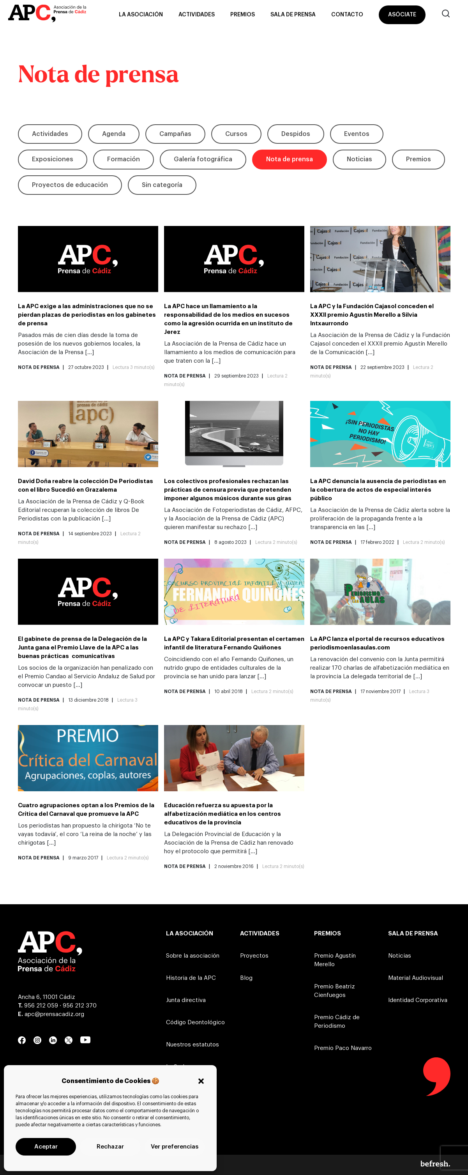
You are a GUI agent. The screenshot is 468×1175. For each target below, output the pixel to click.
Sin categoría (162, 185)
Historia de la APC (191, 978)
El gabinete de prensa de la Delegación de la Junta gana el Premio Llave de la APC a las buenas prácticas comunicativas (82, 647)
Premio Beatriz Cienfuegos (334, 991)
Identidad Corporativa (417, 1000)
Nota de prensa (289, 159)
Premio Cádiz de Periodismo (337, 1021)
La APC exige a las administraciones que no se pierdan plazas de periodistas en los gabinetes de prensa (87, 314)
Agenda (113, 134)
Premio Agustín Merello (335, 960)
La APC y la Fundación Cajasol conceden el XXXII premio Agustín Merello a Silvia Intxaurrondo (372, 314)
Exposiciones (52, 159)
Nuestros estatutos (192, 1045)
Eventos (356, 134)
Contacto (347, 15)
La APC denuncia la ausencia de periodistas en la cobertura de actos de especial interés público (378, 489)
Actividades (196, 15)
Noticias (359, 159)
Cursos (236, 134)
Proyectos (254, 956)
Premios (242, 15)
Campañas (175, 134)
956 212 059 (41, 1006)
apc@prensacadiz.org (54, 1014)
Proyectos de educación (70, 185)
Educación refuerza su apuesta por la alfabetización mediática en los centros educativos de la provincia (222, 814)
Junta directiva (186, 1000)
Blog (246, 978)
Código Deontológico (195, 1022)
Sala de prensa (293, 15)
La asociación (141, 15)
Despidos (295, 134)
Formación (123, 159)
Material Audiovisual (415, 978)
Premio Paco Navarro (343, 1048)
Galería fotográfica (203, 159)
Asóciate (402, 15)
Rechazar (110, 1147)
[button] (201, 1081)
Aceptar (46, 1147)
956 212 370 (80, 1006)
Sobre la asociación (192, 956)
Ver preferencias (174, 1147)
